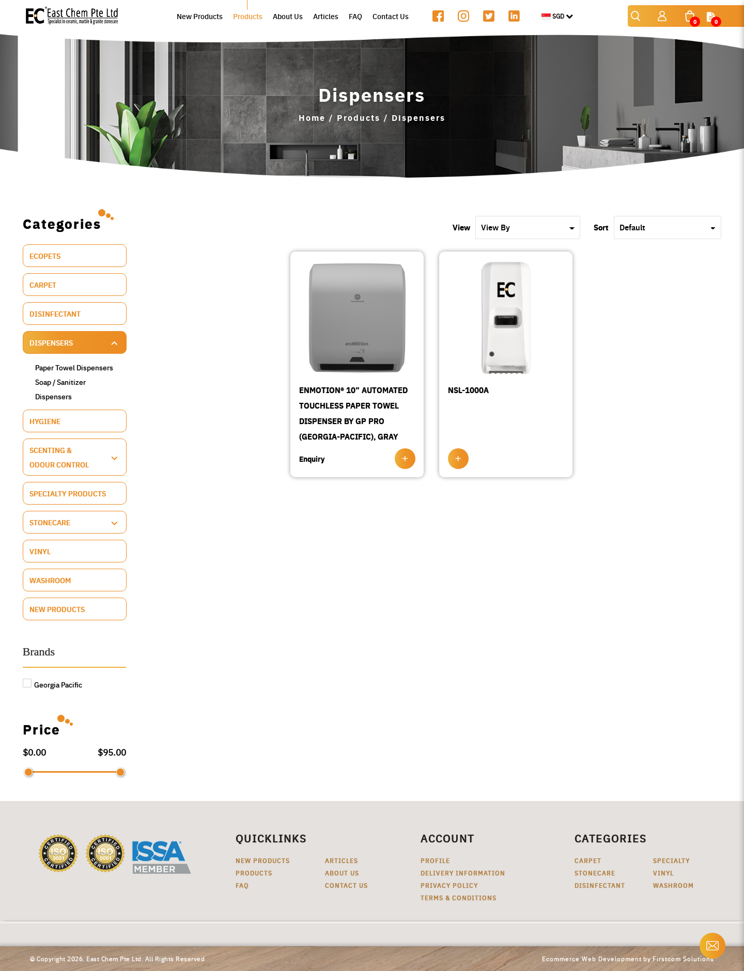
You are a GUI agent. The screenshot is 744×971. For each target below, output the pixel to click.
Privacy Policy (449, 885)
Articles (341, 860)
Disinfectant (55, 313)
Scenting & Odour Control (59, 457)
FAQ (242, 885)
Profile (435, 860)
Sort (601, 227)
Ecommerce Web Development (592, 958)
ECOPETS (44, 255)
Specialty (671, 860)
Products (358, 117)
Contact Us (346, 885)
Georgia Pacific (52, 684)
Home (312, 117)
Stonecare (49, 522)
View (461, 227)
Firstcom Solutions (683, 958)
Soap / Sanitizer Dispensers (60, 389)
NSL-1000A (468, 389)
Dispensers (418, 117)
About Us (342, 872)
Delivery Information (463, 872)
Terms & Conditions (459, 897)
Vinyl (40, 551)
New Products (57, 609)
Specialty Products (67, 493)
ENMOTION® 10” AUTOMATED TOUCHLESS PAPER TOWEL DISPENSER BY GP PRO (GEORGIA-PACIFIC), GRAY (353, 413)
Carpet (42, 284)
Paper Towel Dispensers (74, 367)
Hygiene (44, 421)
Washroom (50, 580)
